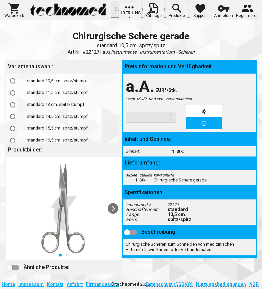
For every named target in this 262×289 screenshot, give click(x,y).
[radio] (12, 81)
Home (8, 284)
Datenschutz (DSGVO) (169, 284)
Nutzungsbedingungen (221, 284)
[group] (130, 12)
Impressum (31, 284)
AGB (254, 284)
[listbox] (63, 208)
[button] (14, 10)
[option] (63, 81)
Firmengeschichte (106, 284)
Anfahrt (75, 284)
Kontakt (55, 284)
